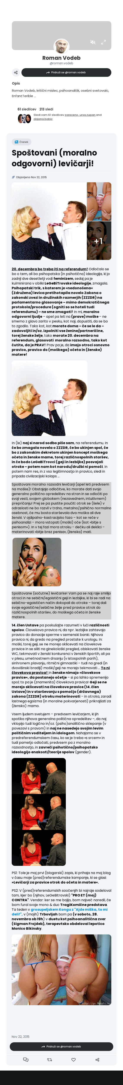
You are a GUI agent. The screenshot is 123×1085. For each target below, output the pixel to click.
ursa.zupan (87, 115)
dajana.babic (43, 119)
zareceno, (72, 115)
